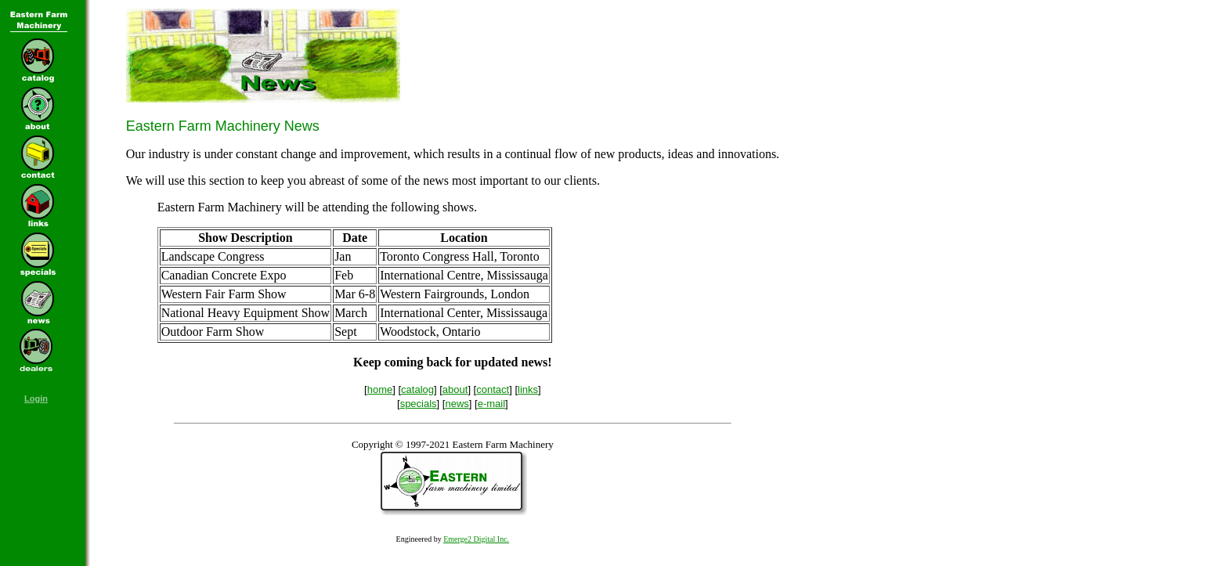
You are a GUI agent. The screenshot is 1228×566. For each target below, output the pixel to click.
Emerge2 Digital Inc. (476, 539)
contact (492, 389)
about (455, 389)
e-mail (491, 403)
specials (418, 403)
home (380, 389)
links (528, 389)
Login (36, 398)
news (456, 403)
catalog (417, 389)
